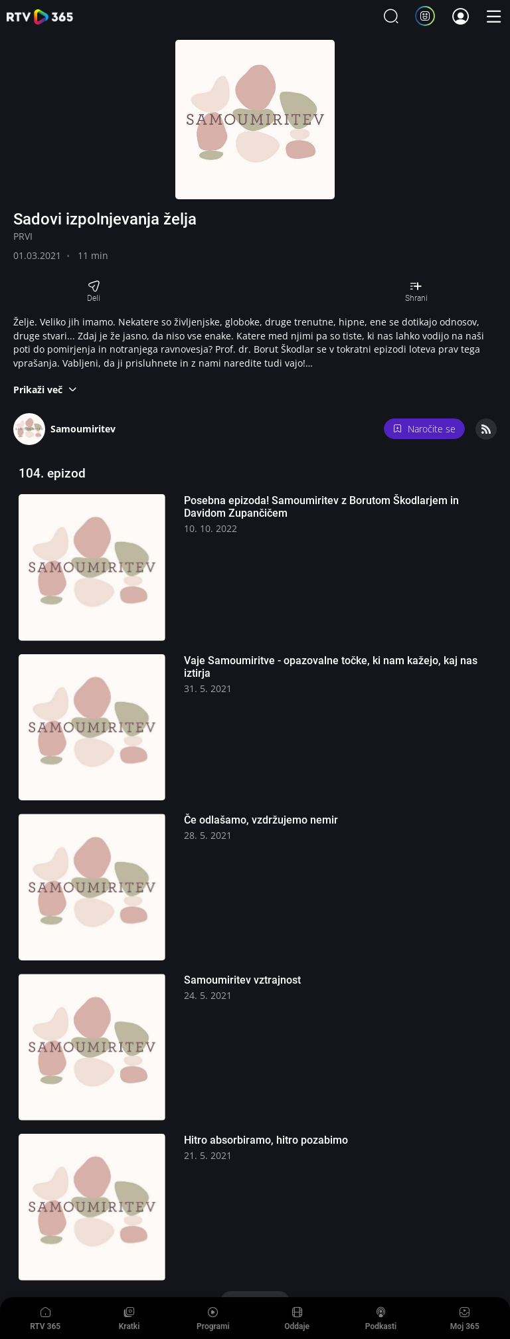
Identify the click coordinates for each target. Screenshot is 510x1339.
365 (40, 17)
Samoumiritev (83, 428)
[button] (45, 389)
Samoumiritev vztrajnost (242, 980)
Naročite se (424, 428)
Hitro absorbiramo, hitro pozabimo (266, 1140)
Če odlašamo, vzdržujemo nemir (261, 820)
